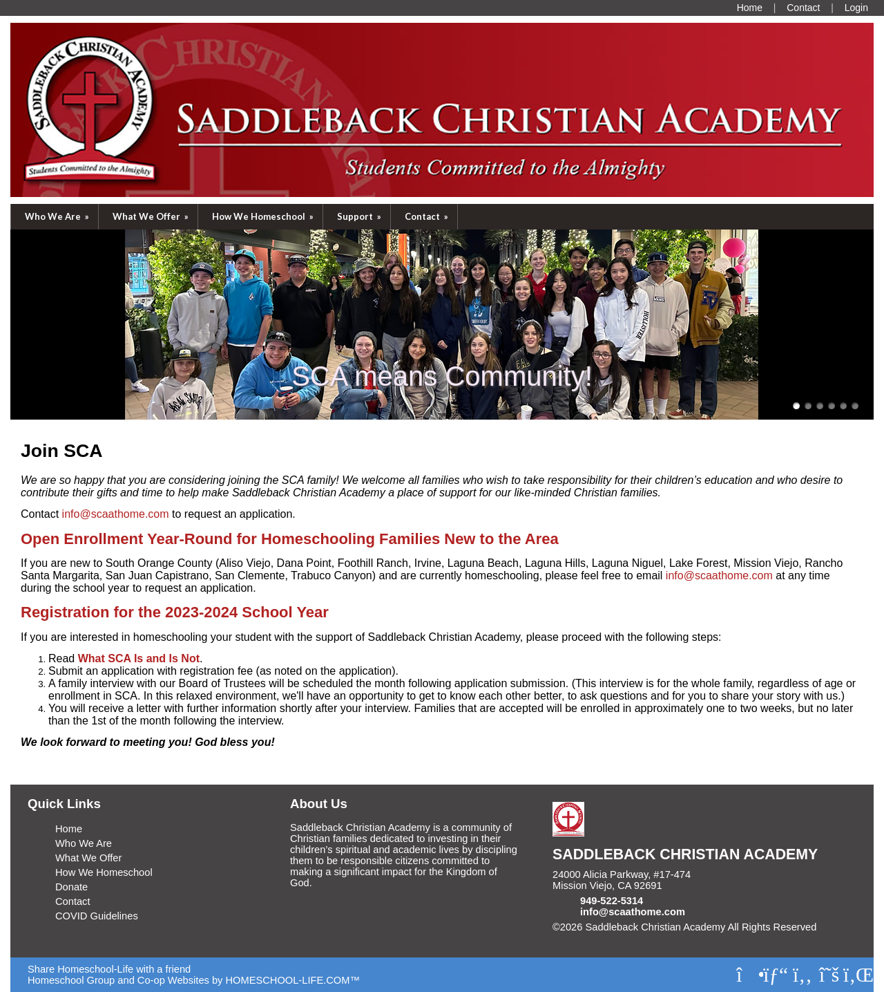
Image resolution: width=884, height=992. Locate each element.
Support (360, 216)
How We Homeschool (264, 216)
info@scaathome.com (632, 911)
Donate (71, 886)
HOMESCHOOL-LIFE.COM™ (292, 980)
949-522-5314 (611, 900)
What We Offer (152, 216)
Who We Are (58, 216)
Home (68, 828)
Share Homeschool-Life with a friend (109, 969)
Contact (427, 216)
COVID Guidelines (96, 915)
